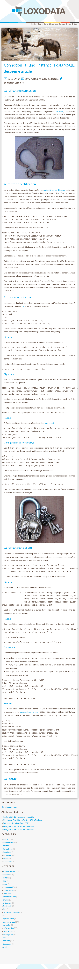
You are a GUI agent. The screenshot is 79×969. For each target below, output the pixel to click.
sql (4, 932)
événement (8, 856)
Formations (43, 24)
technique (7, 850)
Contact (62, 24)
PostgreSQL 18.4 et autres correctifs (18, 811)
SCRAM (59, 111)
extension (7, 897)
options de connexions (29, 707)
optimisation (8, 913)
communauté (8, 837)
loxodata (7, 847)
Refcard (69, 24)
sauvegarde (8, 929)
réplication (8, 926)
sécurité (6, 935)
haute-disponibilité (11, 907)
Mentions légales (8, 964)
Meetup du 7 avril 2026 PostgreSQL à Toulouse (23, 815)
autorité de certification (54, 190)
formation (7, 843)
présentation (8, 923)
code (5, 879)
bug (5, 875)
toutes (6, 834)
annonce (6, 869)
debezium (7, 888)
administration (9, 866)
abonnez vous (9, 802)
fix (4, 904)
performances (9, 916)
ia (4, 910)
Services (34, 24)
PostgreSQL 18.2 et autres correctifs (18, 824)
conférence (8, 840)
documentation (9, 891)
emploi (6, 894)
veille (5, 853)
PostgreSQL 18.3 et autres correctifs (18, 821)
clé (23, 305)
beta (5, 872)
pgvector (7, 919)
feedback (7, 901)
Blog (75, 24)
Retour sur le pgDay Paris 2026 (16, 818)
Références (53, 24)
